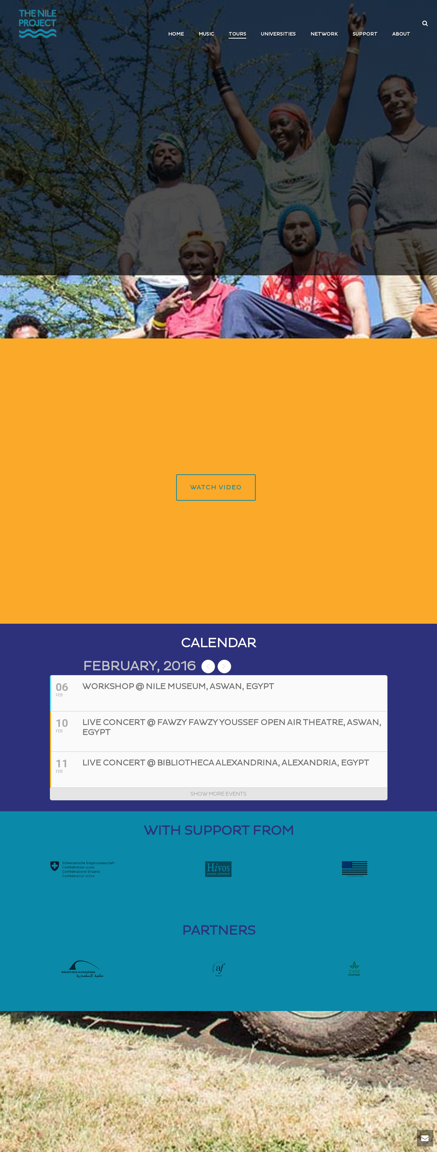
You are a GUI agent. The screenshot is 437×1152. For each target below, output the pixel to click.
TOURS (237, 34)
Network (324, 34)
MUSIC (206, 34)
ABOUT (401, 34)
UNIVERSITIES (278, 34)
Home (176, 34)
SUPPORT (365, 34)
